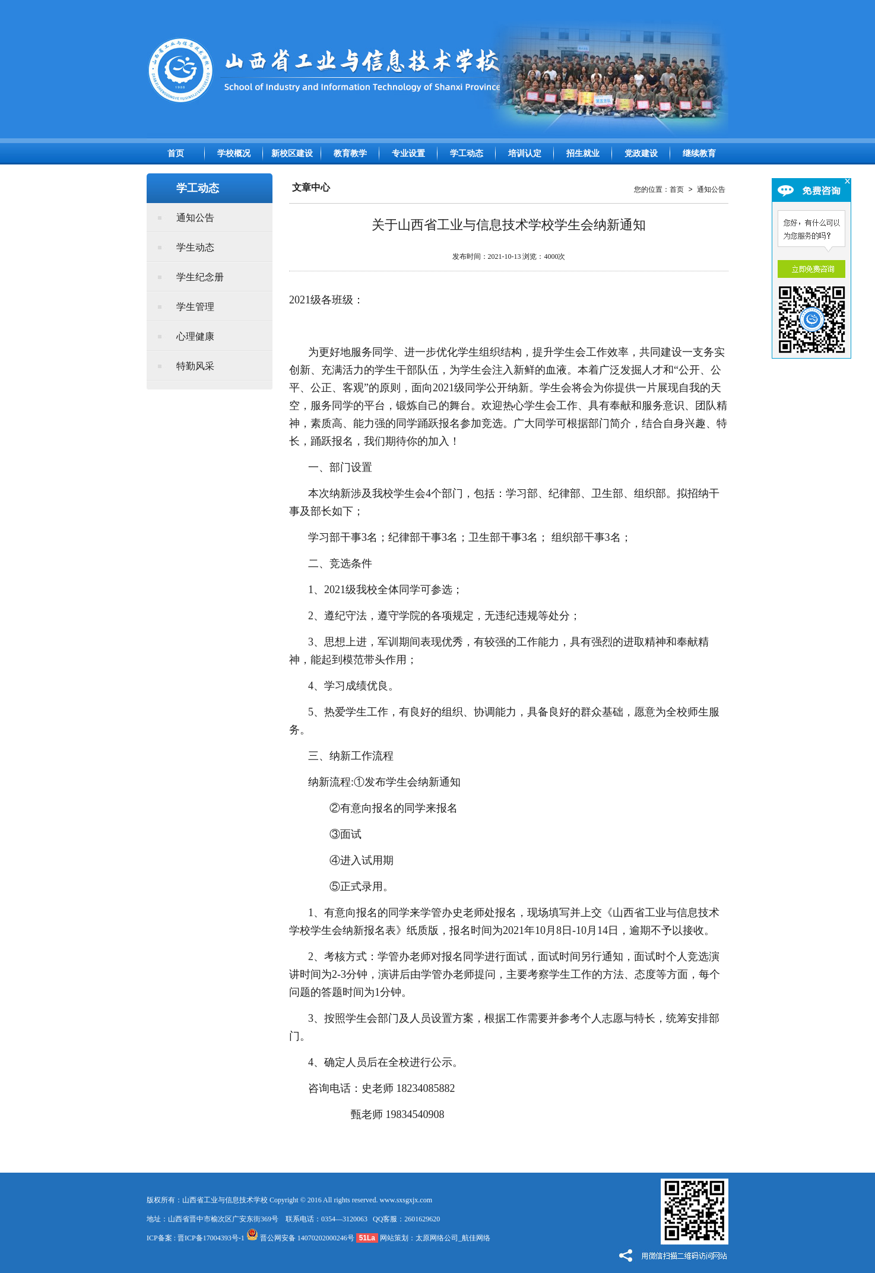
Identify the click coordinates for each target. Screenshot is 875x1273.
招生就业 (583, 153)
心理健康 (195, 336)
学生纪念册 (200, 277)
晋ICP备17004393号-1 (211, 1238)
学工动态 (466, 153)
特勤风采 (195, 366)
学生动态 (195, 247)
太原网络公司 (437, 1238)
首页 (175, 153)
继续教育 (699, 153)
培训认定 (524, 153)
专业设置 (408, 153)
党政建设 (641, 153)
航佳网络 (476, 1238)
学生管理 (195, 307)
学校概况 (234, 153)
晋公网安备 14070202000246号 (300, 1238)
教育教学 (350, 153)
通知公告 (195, 218)
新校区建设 (292, 153)
